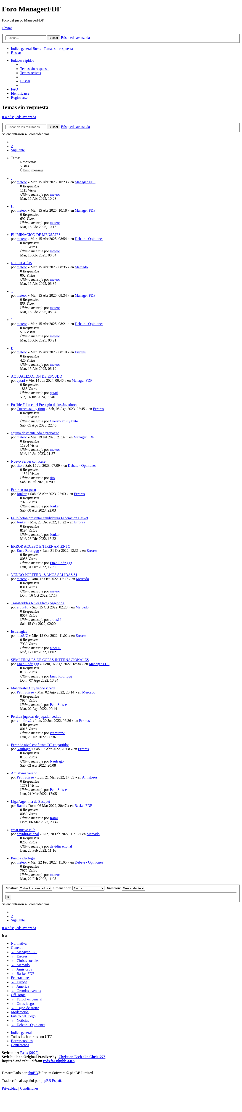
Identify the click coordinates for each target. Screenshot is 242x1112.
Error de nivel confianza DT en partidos (40, 745)
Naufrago (23, 749)
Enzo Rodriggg (28, 550)
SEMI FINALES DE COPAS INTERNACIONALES (50, 660)
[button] (18, 150)
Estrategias (19, 631)
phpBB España (52, 1081)
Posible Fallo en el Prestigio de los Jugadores (44, 405)
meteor (22, 182)
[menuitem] (16, 53)
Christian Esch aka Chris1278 (82, 1057)
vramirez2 (24, 721)
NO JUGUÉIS (21, 263)
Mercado (81, 267)
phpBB (32, 1073)
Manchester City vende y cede (33, 688)
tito (19, 465)
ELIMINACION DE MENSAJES (36, 235)
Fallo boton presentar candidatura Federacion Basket (49, 518)
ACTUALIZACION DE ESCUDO (36, 376)
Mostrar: (28, 888)
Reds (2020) (29, 1053)
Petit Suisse (25, 692)
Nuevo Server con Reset (28, 461)
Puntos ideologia (23, 858)
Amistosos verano (24, 773)
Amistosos (90, 777)
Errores (80, 352)
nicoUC (22, 635)
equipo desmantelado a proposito (35, 433)
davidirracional (28, 834)
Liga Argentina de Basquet (30, 801)
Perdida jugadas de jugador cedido (36, 716)
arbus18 (22, 607)
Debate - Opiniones (89, 239)
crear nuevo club (23, 830)
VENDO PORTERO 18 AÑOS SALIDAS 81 (44, 575)
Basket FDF (83, 806)
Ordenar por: (78, 888)
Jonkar (22, 494)
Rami (21, 806)
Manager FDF (85, 182)
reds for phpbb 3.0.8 (59, 1061)
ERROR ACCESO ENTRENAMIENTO (40, 546)
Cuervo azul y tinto (31, 409)
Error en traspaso (23, 490)
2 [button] (12, 146)
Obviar (7, 28)
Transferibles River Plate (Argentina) (38, 603)
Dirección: (125, 888)
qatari (21, 380)
